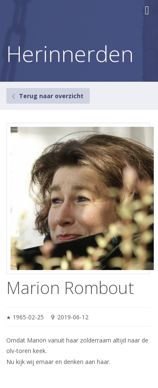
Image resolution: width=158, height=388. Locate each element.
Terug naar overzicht (51, 96)
